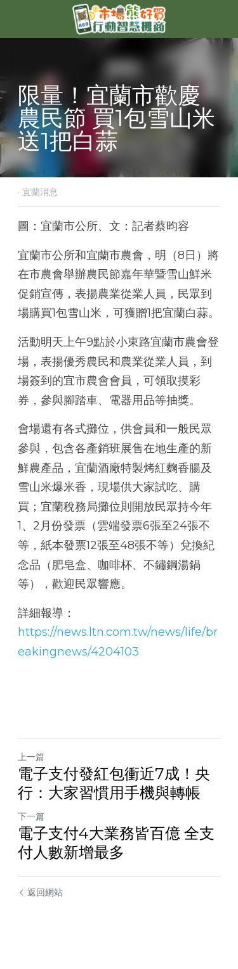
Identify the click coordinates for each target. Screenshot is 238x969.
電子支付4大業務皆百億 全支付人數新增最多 (116, 842)
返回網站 (40, 892)
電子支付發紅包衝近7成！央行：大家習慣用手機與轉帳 (114, 783)
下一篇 (31, 816)
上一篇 (31, 757)
